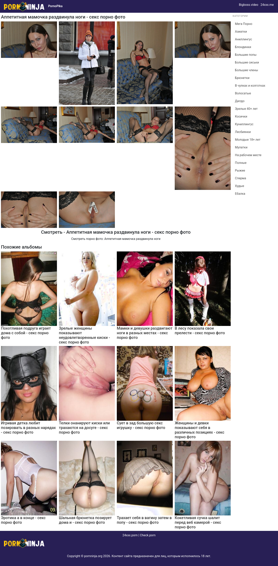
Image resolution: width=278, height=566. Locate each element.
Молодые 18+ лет (247, 139)
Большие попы (246, 55)
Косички (241, 116)
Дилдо (239, 101)
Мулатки (241, 147)
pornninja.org (93, 556)
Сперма (240, 178)
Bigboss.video (248, 5)
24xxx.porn (129, 535)
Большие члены (246, 70)
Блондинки (243, 47)
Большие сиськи (247, 62)
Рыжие (240, 170)
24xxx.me (267, 5)
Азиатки (241, 31)
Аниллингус (243, 39)
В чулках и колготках (250, 85)
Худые (239, 186)
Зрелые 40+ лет (246, 109)
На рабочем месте (248, 155)
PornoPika (55, 6)
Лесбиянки (243, 132)
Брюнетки (242, 78)
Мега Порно (243, 24)
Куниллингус (244, 124)
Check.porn (148, 535)
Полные (241, 163)
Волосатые (243, 93)
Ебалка (240, 193)
